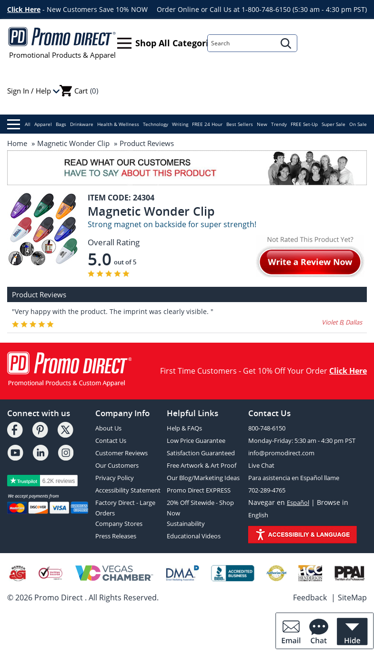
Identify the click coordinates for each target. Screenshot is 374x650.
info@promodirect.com (281, 453)
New (262, 124)
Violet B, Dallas (342, 322)
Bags (61, 124)
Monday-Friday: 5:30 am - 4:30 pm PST (301, 440)
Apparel (43, 124)
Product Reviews (147, 143)
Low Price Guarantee (196, 440)
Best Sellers (239, 124)
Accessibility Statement (128, 490)
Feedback (310, 597)
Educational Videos (194, 536)
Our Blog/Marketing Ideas (203, 477)
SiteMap (352, 597)
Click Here (23, 9)
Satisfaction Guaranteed (201, 453)
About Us (108, 428)
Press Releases (115, 536)
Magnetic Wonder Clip (73, 143)
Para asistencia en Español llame (293, 477)
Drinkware (81, 124)
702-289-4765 (266, 490)
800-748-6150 (266, 428)
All (18, 124)
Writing (180, 124)
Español (298, 502)
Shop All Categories (167, 43)
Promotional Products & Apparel (62, 43)
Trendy (279, 124)
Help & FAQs (184, 428)
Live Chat (261, 465)
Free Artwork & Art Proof (201, 465)
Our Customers (117, 465)
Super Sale (333, 124)
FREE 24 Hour (207, 124)
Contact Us (110, 440)
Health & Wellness (118, 124)
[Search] (242, 43)
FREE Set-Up (304, 124)
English (258, 515)
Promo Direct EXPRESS (199, 490)
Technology (155, 124)
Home (17, 143)
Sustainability (186, 523)
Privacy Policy (114, 477)
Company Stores (118, 523)
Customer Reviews (121, 453)
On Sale (358, 124)
